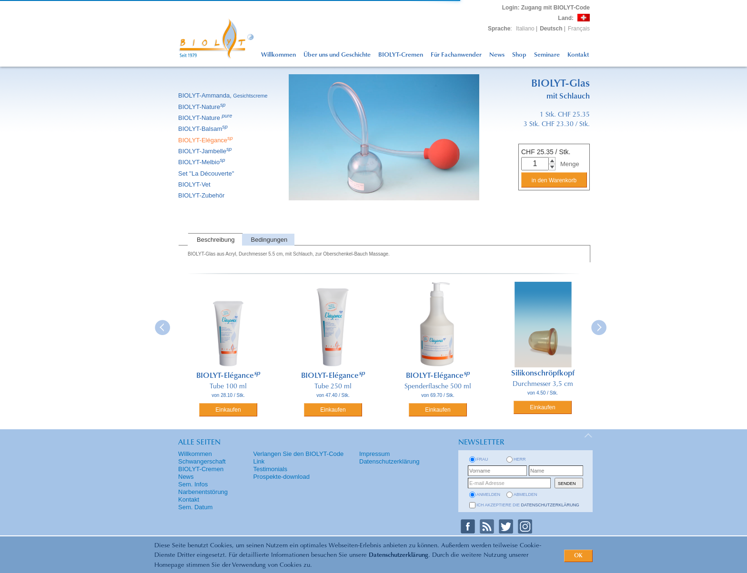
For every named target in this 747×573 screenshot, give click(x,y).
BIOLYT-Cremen (400, 55)
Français (579, 28)
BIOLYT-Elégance (206, 140)
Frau (482, 459)
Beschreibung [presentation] (216, 239)
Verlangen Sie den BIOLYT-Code (298, 453)
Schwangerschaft (202, 461)
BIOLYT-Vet (195, 184)
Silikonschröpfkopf (543, 373)
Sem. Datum (195, 507)
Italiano (525, 28)
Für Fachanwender (456, 55)
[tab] (215, 240)
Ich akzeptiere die (527, 505)
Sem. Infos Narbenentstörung (203, 488)
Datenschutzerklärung (398, 555)
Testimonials (270, 469)
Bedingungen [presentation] (269, 239)
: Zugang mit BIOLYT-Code (546, 7)
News (497, 55)
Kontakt (578, 55)
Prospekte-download (281, 476)
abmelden (525, 494)
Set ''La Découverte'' (207, 173)
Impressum (374, 453)
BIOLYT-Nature (202, 106)
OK (578, 556)
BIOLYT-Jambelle (205, 151)
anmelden (488, 494)
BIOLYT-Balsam (203, 128)
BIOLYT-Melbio (202, 162)
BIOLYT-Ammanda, (223, 95)
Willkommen (278, 55)
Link (258, 461)
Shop (519, 55)
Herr (520, 459)
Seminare (547, 55)
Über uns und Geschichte (337, 55)
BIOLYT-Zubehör (202, 195)
